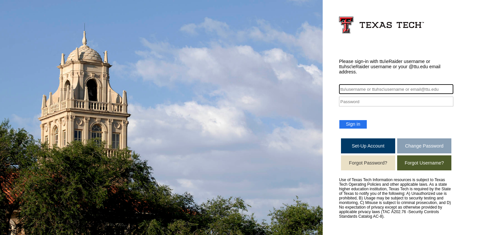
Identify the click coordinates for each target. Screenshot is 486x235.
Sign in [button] (353, 124)
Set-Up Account (368, 146)
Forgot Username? (424, 162)
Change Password (424, 146)
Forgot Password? (368, 162)
